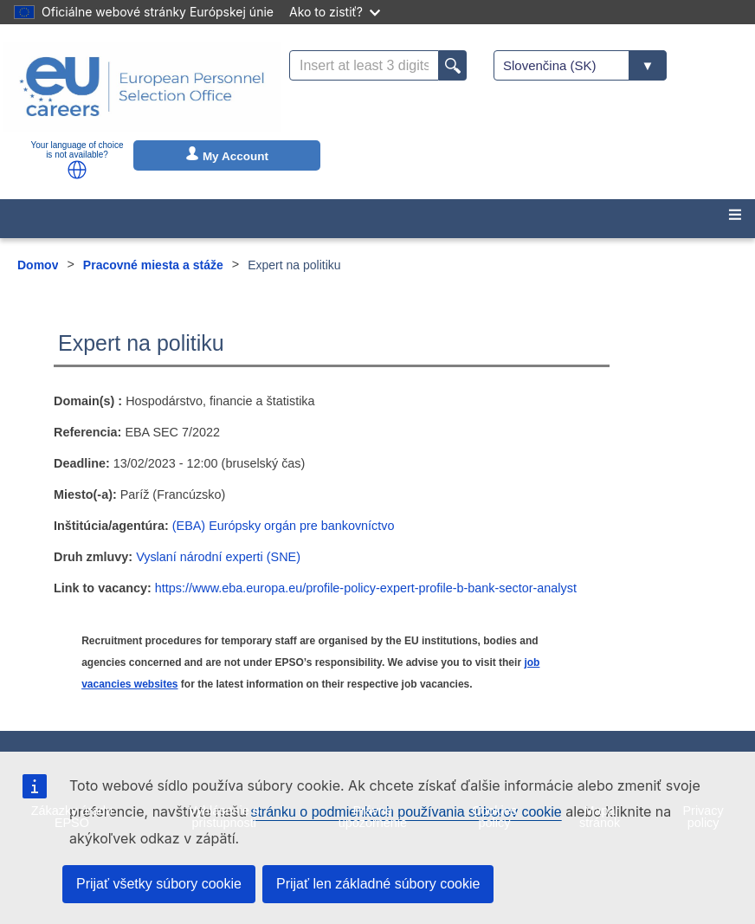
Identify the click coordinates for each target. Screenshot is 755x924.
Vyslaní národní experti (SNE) (218, 557)
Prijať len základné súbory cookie (378, 883)
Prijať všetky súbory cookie (159, 883)
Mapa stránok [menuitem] (599, 817)
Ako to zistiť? (334, 11)
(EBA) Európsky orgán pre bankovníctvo (283, 526)
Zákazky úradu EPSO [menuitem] (72, 817)
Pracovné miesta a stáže (153, 265)
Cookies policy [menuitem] (494, 817)
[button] (77, 169)
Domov (37, 265)
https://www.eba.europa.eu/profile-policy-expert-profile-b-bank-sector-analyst (366, 588)
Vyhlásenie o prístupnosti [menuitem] (224, 817)
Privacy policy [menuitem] (702, 817)
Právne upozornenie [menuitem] (373, 817)
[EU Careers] (142, 87)
